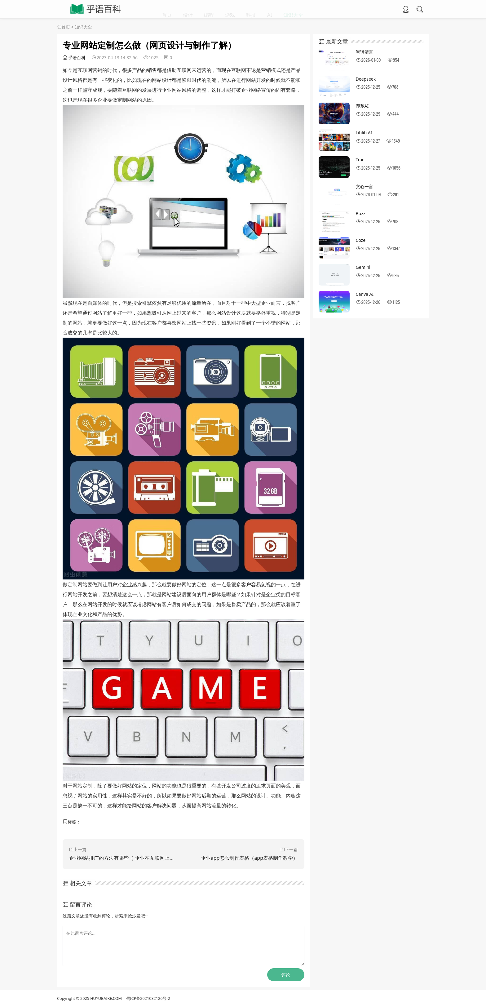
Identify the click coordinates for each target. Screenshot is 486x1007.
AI (269, 9)
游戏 (230, 9)
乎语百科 (74, 57)
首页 (167, 9)
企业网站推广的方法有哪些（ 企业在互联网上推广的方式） (134, 857)
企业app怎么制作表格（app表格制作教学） (249, 857)
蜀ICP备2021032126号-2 (148, 998)
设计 (188, 9)
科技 (251, 9)
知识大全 (293, 9)
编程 (209, 9)
